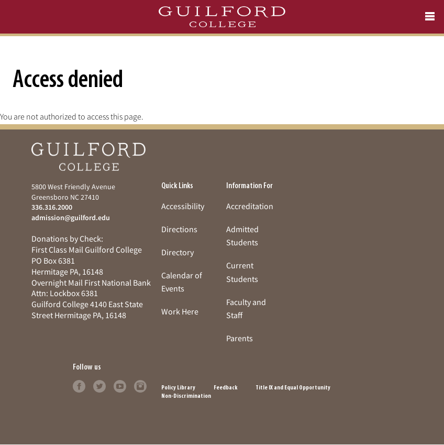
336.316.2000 (51, 207)
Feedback (225, 388)
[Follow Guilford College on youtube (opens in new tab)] (120, 385)
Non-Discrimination (186, 396)
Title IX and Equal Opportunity (293, 388)
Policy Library (178, 388)
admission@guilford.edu (70, 217)
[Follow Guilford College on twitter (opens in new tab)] (99, 385)
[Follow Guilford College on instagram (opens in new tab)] (140, 385)
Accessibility (182, 206)
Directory (177, 252)
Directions (179, 229)
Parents (239, 338)
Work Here (179, 311)
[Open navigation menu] (430, 17)
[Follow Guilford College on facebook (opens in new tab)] (79, 385)
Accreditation (249, 206)
